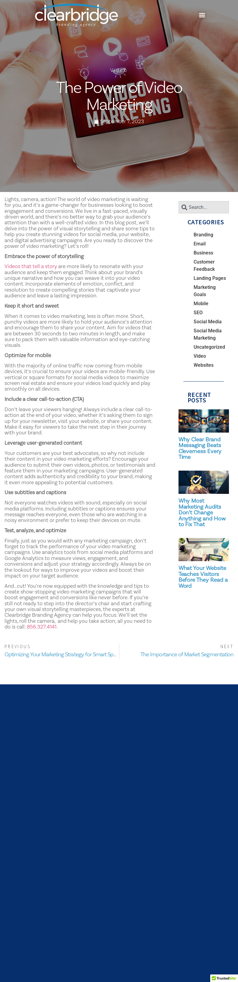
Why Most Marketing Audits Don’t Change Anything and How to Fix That (202, 512)
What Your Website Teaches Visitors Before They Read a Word (203, 577)
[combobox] (203, 207)
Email (200, 244)
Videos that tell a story (31, 266)
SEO (198, 312)
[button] (202, 15)
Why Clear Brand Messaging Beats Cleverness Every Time (199, 448)
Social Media (208, 322)
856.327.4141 (41, 627)
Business (203, 253)
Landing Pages (210, 278)
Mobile (201, 303)
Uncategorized (209, 347)
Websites (204, 365)
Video (119, 69)
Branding (203, 235)
